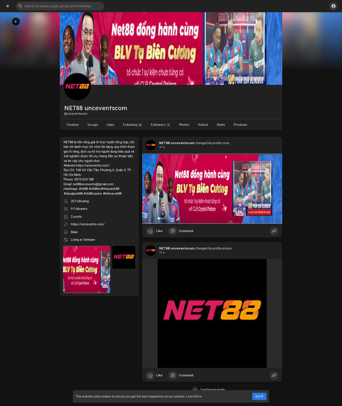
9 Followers (79, 209)
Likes (110, 124)
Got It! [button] (259, 396)
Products (240, 124)
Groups (92, 124)
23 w (162, 147)
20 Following (80, 201)
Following (132, 125)
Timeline (72, 124)
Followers (160, 125)
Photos (184, 124)
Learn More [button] (194, 396)
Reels (221, 124)
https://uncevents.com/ (87, 224)
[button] (60, 6)
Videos (203, 124)
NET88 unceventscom (177, 143)
